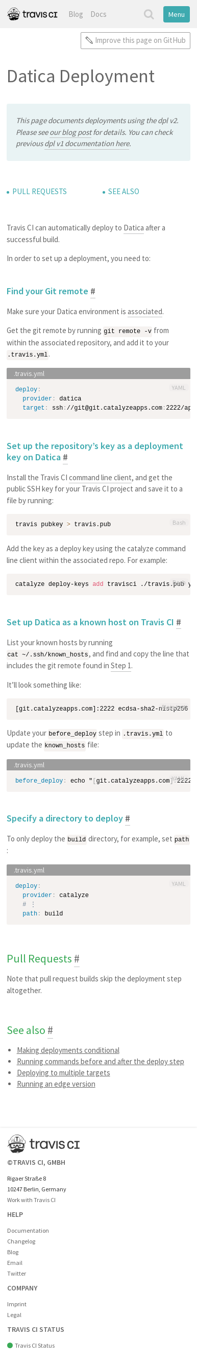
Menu (176, 14)
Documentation (28, 1228)
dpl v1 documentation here (86, 143)
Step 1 (121, 664)
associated (145, 311)
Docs (98, 14)
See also (123, 191)
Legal (14, 1313)
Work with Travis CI (31, 1198)
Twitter (16, 1271)
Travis (32, 14)
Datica (134, 227)
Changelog (21, 1239)
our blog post (70, 132)
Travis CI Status (35, 1343)
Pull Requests (39, 191)
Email (14, 1260)
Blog (75, 14)
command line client (100, 476)
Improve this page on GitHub (140, 40)
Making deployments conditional (68, 1048)
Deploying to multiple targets (63, 1070)
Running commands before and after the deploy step (100, 1059)
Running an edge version (56, 1082)
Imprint (17, 1302)
